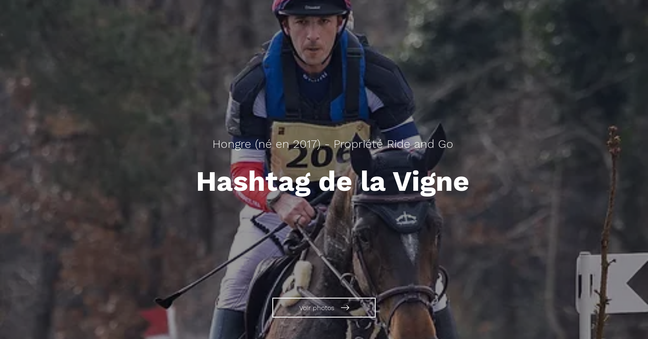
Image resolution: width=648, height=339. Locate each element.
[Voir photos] (324, 308)
